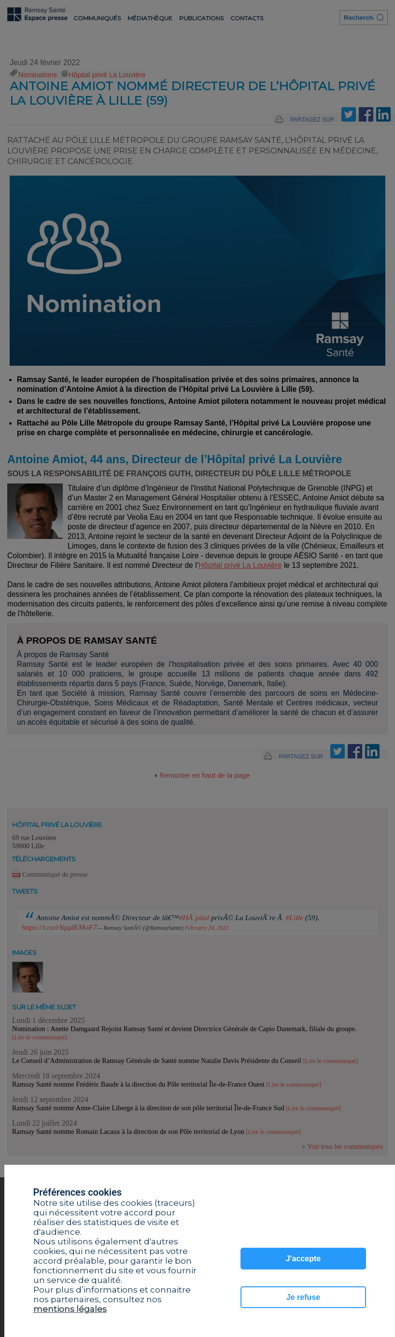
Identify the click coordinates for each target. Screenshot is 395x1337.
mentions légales (70, 1309)
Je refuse (303, 1297)
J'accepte (303, 1258)
